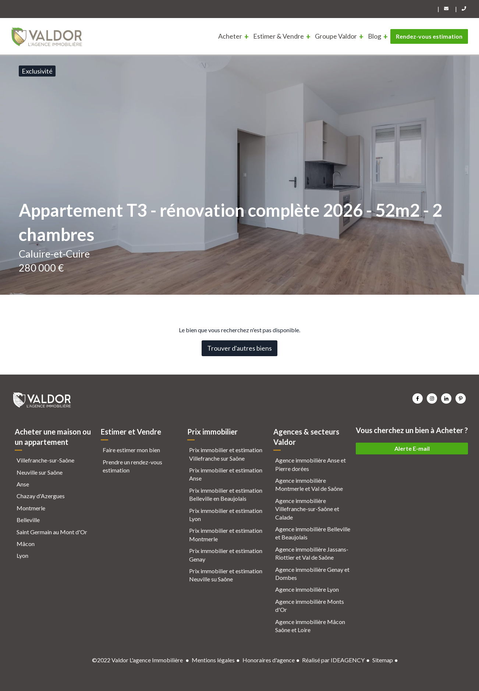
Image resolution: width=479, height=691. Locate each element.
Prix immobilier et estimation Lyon (225, 514)
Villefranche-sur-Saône (45, 460)
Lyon (22, 555)
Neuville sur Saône (40, 472)
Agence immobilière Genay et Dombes (312, 573)
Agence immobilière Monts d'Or (309, 605)
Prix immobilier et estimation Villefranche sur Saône (225, 453)
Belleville (28, 519)
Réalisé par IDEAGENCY (333, 659)
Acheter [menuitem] (230, 36)
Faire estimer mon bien (131, 449)
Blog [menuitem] (374, 36)
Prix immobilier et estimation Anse (225, 474)
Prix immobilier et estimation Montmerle (225, 534)
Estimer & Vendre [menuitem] (278, 36)
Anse (23, 484)
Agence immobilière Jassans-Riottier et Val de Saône (311, 553)
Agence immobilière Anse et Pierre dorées (310, 464)
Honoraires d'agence (268, 659)
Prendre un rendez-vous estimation (132, 466)
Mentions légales (213, 659)
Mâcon (26, 543)
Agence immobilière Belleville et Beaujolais (312, 533)
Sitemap (382, 659)
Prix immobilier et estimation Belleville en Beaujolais (225, 494)
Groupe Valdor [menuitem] (336, 36)
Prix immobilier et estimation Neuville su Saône (225, 574)
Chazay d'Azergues (41, 495)
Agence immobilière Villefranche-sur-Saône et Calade (307, 509)
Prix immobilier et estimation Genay (225, 554)
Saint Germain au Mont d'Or (52, 531)
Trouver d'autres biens (239, 348)
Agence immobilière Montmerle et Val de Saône (309, 484)
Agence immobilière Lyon (307, 589)
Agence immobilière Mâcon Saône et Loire (310, 625)
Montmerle (31, 507)
